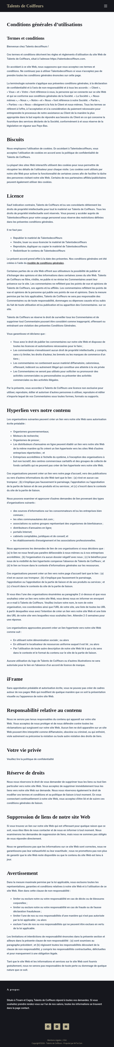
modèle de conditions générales (45, 263)
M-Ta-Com (78, 1043)
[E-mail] (66, 1026)
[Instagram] (57, 1026)
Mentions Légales (54, 1040)
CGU (65, 1040)
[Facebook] (48, 1026)
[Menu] (105, 6)
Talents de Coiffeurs (25, 6)
